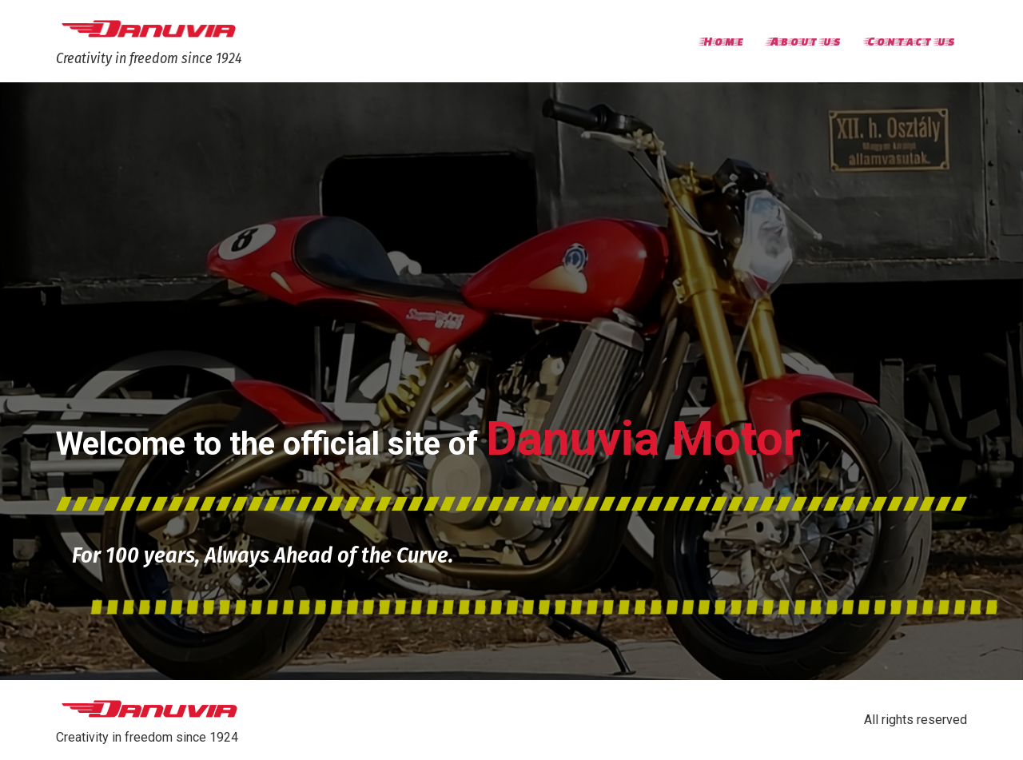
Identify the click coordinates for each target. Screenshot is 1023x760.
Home (722, 41)
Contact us (910, 41)
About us (804, 41)
